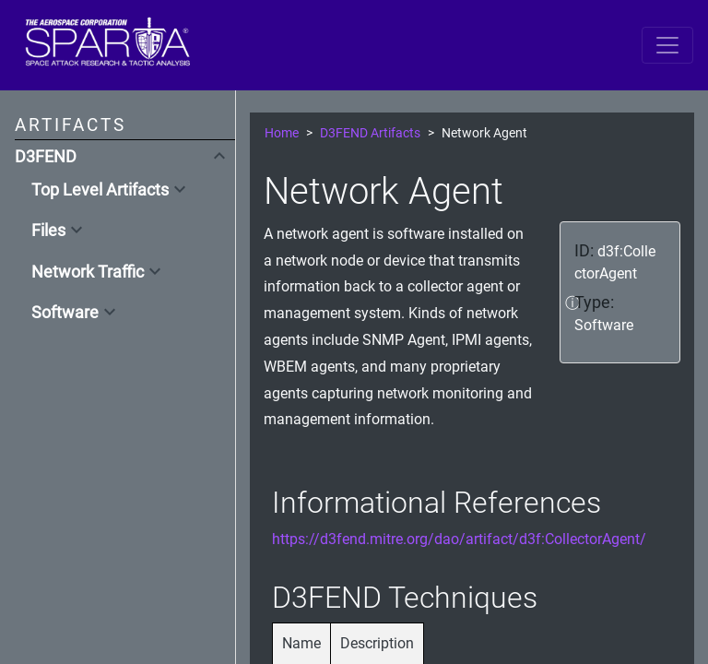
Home (282, 133)
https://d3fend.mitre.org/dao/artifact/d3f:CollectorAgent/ (459, 539)
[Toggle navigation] (667, 45)
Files (48, 230)
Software (65, 312)
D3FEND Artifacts (370, 133)
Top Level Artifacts (100, 190)
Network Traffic (87, 272)
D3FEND (46, 157)
